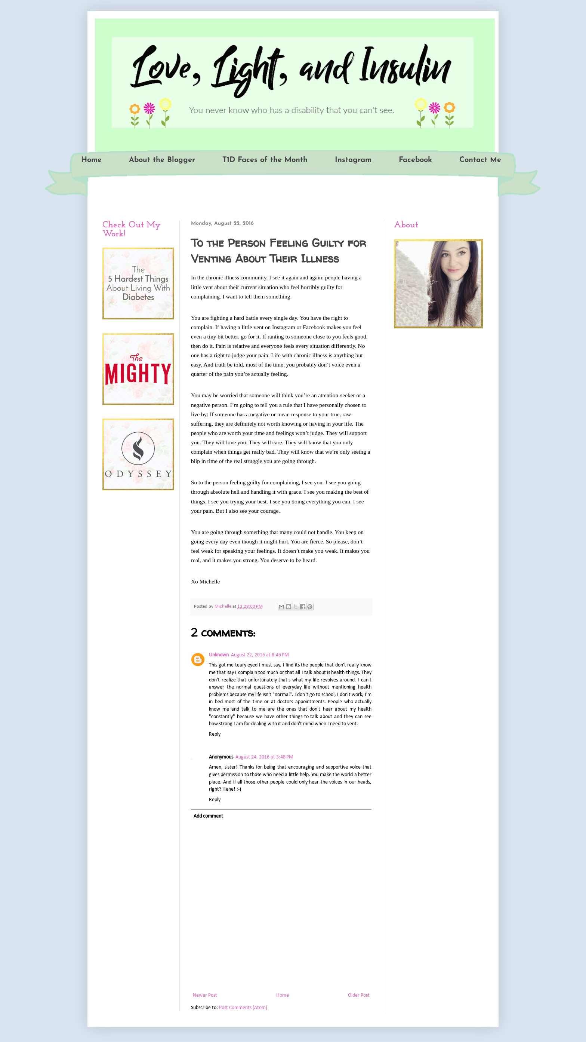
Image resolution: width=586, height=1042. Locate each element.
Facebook (415, 160)
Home (91, 160)
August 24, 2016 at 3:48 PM (264, 757)
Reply (214, 734)
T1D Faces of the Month (265, 160)
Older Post (359, 995)
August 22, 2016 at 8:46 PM (260, 655)
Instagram (353, 160)
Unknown (219, 655)
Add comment (208, 816)
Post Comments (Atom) (243, 1008)
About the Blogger (162, 160)
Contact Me (480, 160)
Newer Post (205, 995)
